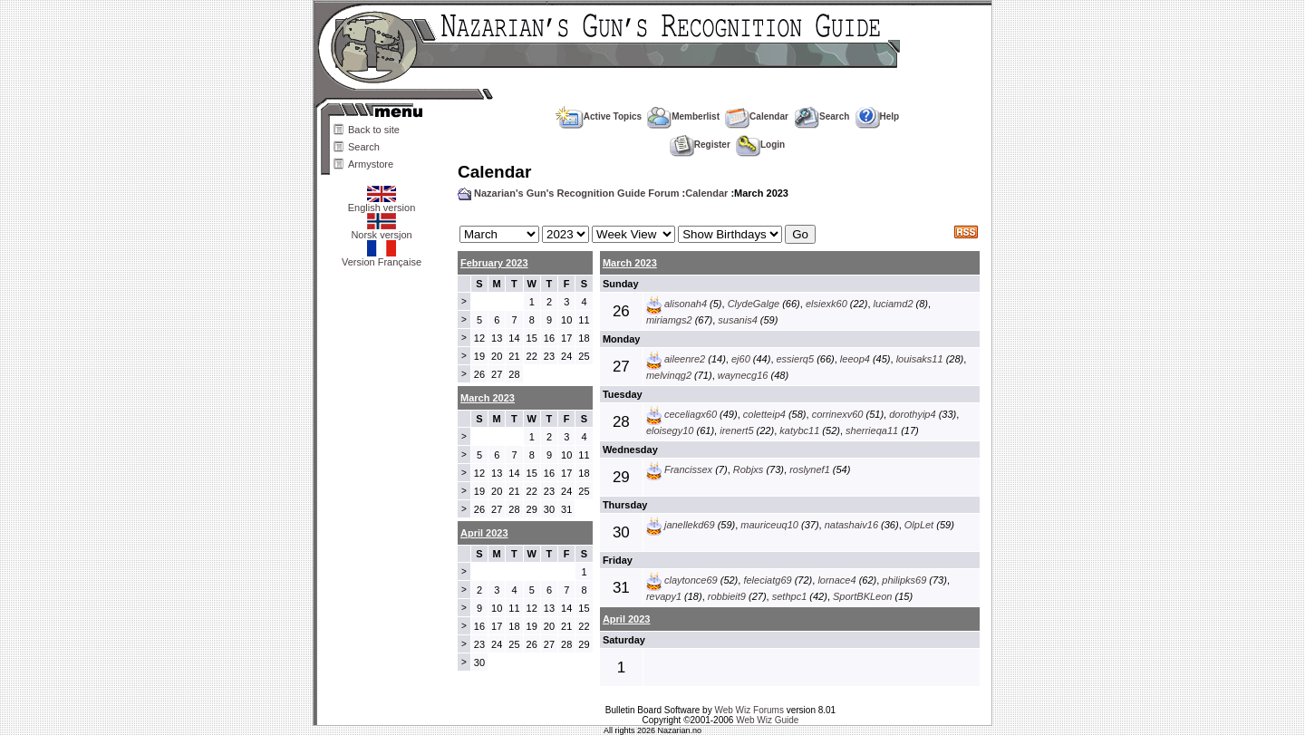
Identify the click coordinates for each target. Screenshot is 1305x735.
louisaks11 (919, 358)
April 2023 (627, 619)
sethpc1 (789, 596)
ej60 (740, 358)
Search (364, 146)
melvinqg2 (668, 375)
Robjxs (748, 469)
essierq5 (796, 358)
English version (382, 203)
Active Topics (599, 116)
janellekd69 (689, 524)
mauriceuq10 (769, 524)
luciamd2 (894, 303)
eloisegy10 (670, 430)
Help (878, 116)
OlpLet (918, 524)
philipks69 (904, 580)
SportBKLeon (862, 596)
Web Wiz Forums (749, 710)
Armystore (370, 164)
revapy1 (664, 596)
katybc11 (799, 430)
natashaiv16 (851, 524)
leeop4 (855, 358)
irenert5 (736, 430)
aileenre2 (684, 358)
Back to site (374, 129)
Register (700, 145)
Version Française (381, 257)
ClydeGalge (753, 303)
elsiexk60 (826, 303)
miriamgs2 (669, 319)
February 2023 (494, 262)
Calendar (756, 116)
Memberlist (683, 116)
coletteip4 (764, 414)
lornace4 (836, 580)
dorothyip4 (912, 414)
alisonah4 (685, 303)
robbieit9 (727, 596)
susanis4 (737, 319)
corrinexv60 (838, 414)
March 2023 (630, 262)
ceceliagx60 (690, 414)
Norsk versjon (381, 230)
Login (760, 145)
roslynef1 (809, 469)
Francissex (688, 469)
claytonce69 (691, 580)
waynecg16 (743, 375)
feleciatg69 (767, 580)
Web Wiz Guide (767, 720)
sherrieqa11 (872, 430)
